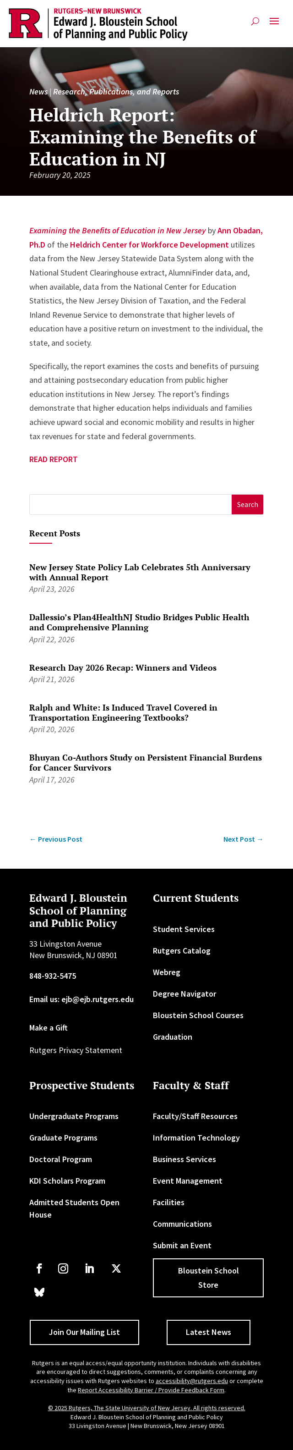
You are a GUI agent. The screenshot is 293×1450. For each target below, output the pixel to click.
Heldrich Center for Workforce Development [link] (149, 244)
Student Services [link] (184, 929)
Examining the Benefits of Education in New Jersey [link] (117, 230)
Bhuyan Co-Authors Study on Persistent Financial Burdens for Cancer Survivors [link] (145, 762)
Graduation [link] (172, 1036)
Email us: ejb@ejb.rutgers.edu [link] (81, 999)
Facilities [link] (168, 1202)
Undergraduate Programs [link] (74, 1116)
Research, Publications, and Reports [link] (116, 91)
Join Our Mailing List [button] (84, 1332)
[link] (98, 24)
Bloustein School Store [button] (208, 1277)
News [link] (38, 91)
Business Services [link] (184, 1159)
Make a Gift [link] (48, 1027)
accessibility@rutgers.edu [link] (192, 1381)
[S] (131, 504)
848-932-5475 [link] (52, 975)
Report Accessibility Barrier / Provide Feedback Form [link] (151, 1390)
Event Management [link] (187, 1180)
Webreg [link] (166, 972)
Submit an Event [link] (182, 1245)
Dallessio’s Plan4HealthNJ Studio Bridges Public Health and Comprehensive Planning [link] (139, 622)
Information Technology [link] (196, 1137)
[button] (274, 24)
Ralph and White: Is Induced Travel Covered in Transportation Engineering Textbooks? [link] (123, 712)
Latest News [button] (208, 1332)
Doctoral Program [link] (60, 1159)
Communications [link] (182, 1223)
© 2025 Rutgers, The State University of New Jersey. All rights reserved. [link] (146, 1408)
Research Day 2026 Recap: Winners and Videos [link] (123, 667)
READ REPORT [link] (53, 459)
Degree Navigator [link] (184, 993)
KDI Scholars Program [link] (67, 1180)
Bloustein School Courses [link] (198, 1015)
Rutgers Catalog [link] (182, 950)
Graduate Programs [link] (63, 1137)
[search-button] (255, 21)
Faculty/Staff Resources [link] (195, 1116)
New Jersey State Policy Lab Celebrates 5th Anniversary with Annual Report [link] (139, 572)
